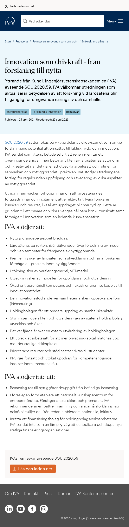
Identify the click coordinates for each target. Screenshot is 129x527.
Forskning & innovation (46, 111)
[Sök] (25, 21)
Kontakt (31, 493)
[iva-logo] (10, 21)
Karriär (64, 493)
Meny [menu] (115, 21)
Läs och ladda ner (35, 468)
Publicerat (21, 41)
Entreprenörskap (17, 111)
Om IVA (12, 493)
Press (48, 493)
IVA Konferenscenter (94, 493)
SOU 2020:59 (16, 142)
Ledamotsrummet (22, 6)
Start (8, 41)
